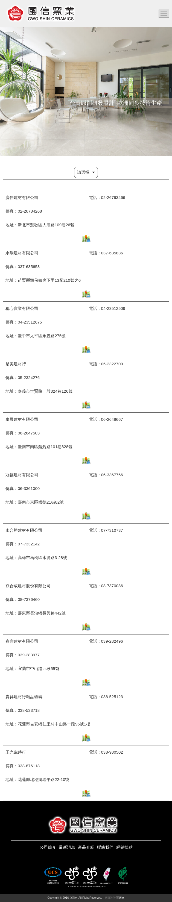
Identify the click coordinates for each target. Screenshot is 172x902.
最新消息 (67, 847)
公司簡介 (48, 847)
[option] (86, 91)
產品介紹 (86, 847)
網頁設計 (110, 897)
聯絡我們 (105, 847)
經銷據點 (124, 847)
